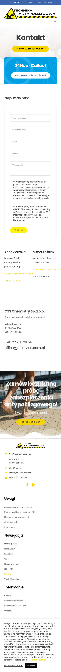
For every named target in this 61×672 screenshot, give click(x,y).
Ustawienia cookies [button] (13, 665)
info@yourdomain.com (43, 2)
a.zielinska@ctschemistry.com (18, 273)
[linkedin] (33, 484)
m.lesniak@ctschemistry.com (47, 269)
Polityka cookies (38, 659)
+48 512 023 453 (12, 280)
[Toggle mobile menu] (55, 20)
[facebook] (27, 484)
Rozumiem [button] (31, 665)
